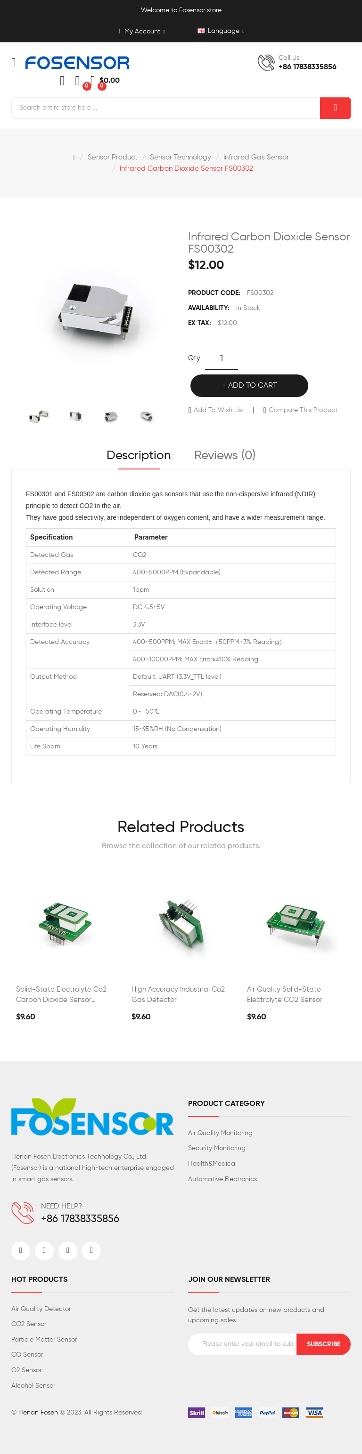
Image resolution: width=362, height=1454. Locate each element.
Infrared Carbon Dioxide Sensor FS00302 (186, 168)
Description (139, 456)
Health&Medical (212, 1163)
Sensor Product (113, 157)
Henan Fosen (38, 1412)
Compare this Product (303, 410)
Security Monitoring (217, 1148)
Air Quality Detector (41, 1309)
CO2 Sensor (28, 1324)
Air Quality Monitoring (220, 1133)
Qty (194, 358)
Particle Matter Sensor (44, 1339)
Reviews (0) (224, 456)
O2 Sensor (26, 1370)
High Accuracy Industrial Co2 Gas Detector (178, 994)
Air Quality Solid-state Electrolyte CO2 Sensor (284, 994)
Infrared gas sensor (256, 157)
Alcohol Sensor (33, 1385)
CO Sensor (27, 1354)
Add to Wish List (219, 410)
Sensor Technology (180, 157)
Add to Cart (252, 385)
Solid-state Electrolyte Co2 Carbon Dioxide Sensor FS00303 (61, 995)
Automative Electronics (222, 1179)
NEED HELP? (61, 1206)
